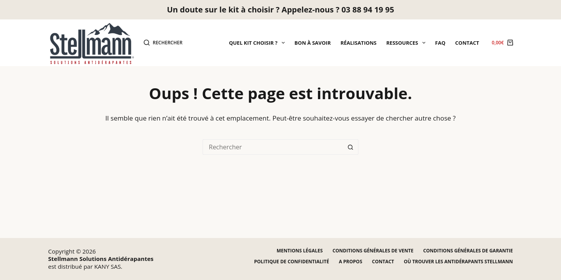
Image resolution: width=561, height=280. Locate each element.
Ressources (407, 42)
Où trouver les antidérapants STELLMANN (458, 262)
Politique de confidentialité (291, 262)
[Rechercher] (163, 43)
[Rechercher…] (273, 147)
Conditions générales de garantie (468, 251)
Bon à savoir (313, 42)
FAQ (440, 42)
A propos (350, 262)
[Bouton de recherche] (350, 147)
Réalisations (358, 42)
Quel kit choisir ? (258, 42)
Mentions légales (300, 251)
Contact (467, 42)
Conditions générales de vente (372, 251)
